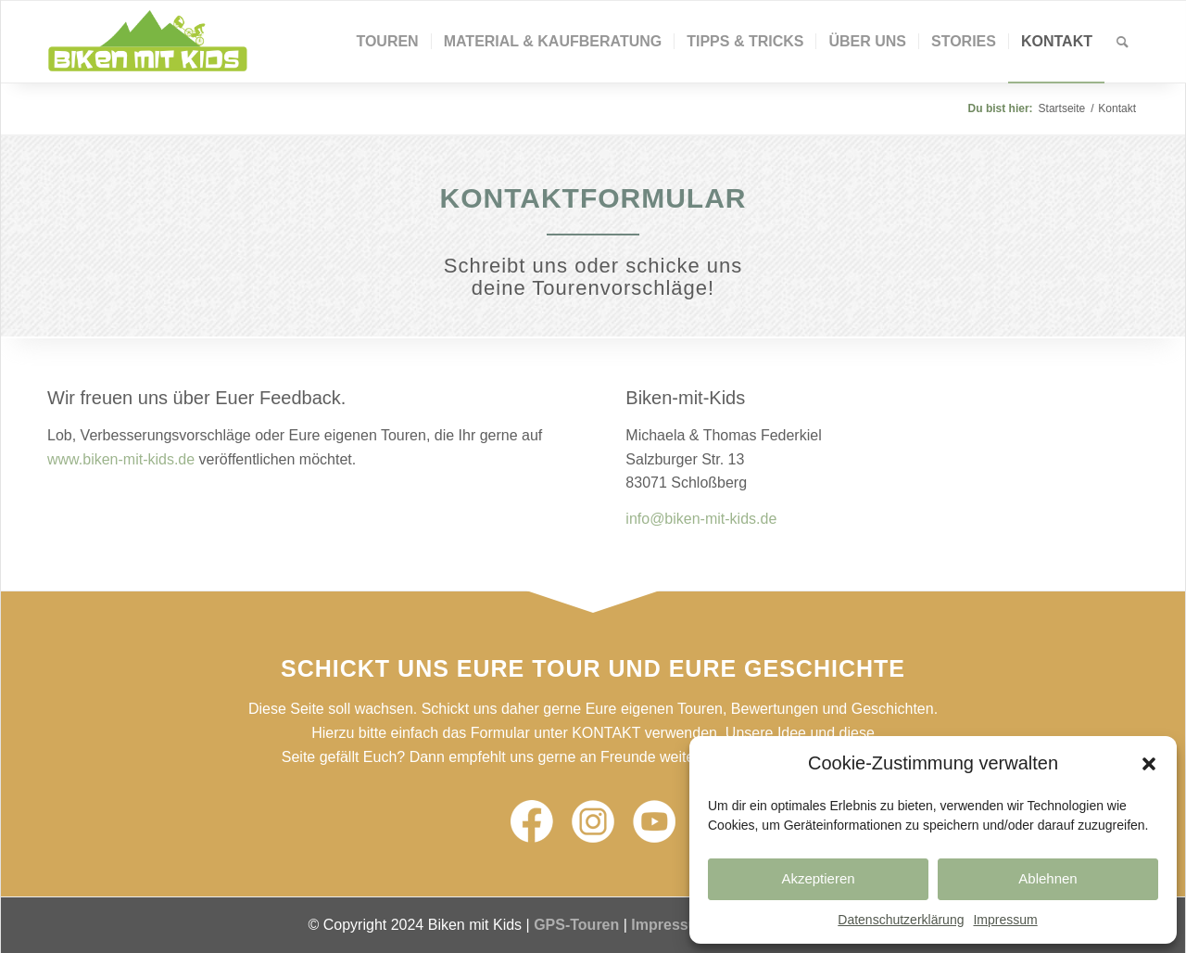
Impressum (1005, 919)
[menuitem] (387, 42)
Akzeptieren (817, 878)
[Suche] (1122, 42)
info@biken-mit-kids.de (700, 519)
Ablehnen (1047, 878)
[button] (1149, 764)
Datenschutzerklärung (901, 919)
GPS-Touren (576, 925)
